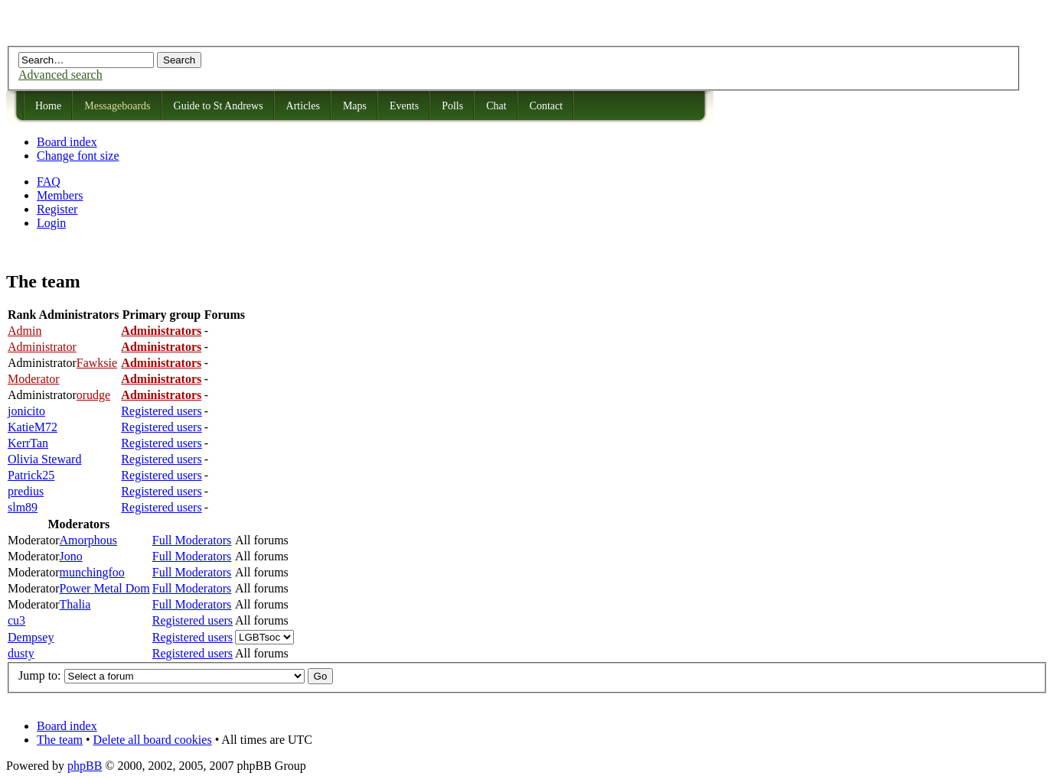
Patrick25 (31, 475)
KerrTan (28, 443)
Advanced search (60, 74)
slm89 (23, 507)
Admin (24, 330)
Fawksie (97, 362)
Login (51, 222)
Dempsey (31, 637)
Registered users (161, 410)
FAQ (48, 181)
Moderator (34, 378)
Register (57, 209)
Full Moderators (192, 540)
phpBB (84, 765)
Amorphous (89, 540)
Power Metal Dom (105, 588)
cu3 (16, 620)
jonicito (26, 410)
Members (60, 195)
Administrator (42, 346)
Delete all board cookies (152, 739)
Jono (71, 556)
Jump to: (39, 675)
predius (26, 491)
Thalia (75, 604)
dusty (21, 653)
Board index (67, 141)
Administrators (161, 330)
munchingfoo (92, 572)
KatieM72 (32, 426)
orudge (93, 394)
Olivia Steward (44, 459)
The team (60, 739)
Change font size (78, 155)
